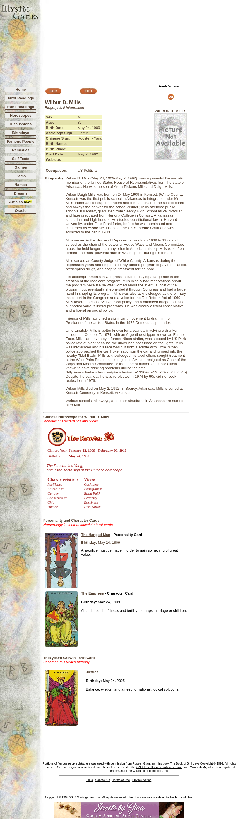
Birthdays (20, 133)
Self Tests (20, 159)
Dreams (21, 193)
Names (21, 185)
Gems (20, 176)
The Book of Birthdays (184, 763)
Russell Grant (142, 763)
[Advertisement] (138, 41)
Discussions (21, 124)
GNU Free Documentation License (159, 767)
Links (89, 780)
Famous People (21, 141)
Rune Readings (20, 107)
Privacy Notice (141, 780)
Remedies (20, 150)
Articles (20, 202)
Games (21, 167)
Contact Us (102, 780)
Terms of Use (121, 780)
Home (20, 89)
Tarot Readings (20, 98)
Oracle (21, 211)
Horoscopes (20, 115)
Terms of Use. (183, 797)
